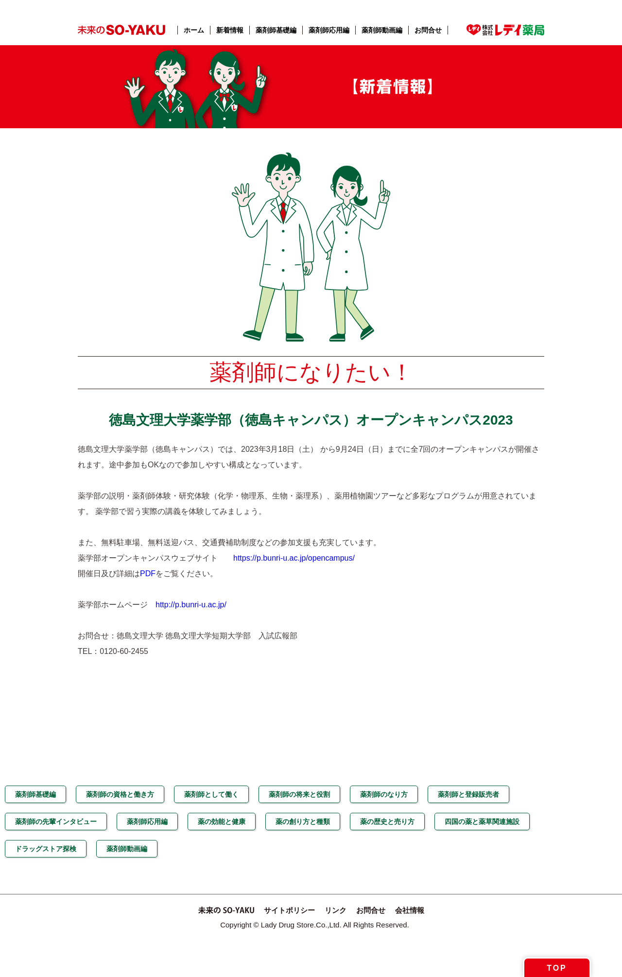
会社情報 (409, 910)
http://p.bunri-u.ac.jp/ (191, 604)
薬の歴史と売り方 (387, 821)
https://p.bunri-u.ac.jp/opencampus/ (294, 558)
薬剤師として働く (211, 794)
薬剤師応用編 (329, 30)
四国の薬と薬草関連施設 (482, 821)
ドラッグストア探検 (45, 849)
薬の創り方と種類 (303, 821)
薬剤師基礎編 (276, 30)
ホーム (194, 30)
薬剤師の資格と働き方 (120, 794)
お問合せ (428, 30)
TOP (557, 968)
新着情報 (229, 30)
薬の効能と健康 (221, 821)
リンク (335, 910)
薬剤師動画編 (382, 30)
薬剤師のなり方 (384, 794)
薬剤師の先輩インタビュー (56, 821)
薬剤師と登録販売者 (468, 794)
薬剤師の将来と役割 (299, 794)
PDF (148, 573)
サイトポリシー (289, 910)
